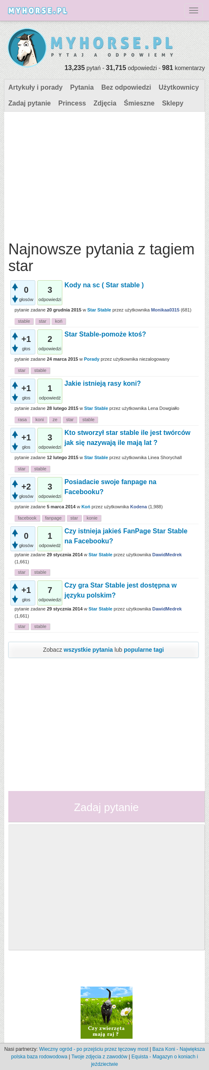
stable (24, 321)
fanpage (53, 517)
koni (39, 419)
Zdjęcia (104, 103)
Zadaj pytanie (29, 103)
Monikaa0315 (165, 309)
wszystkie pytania (88, 649)
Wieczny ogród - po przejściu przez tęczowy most (93, 1049)
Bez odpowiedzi (126, 87)
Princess (72, 103)
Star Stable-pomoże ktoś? (105, 334)
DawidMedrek (167, 554)
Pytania (82, 87)
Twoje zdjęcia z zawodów (99, 1057)
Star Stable (99, 309)
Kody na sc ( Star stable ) (104, 285)
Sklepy (173, 103)
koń (58, 321)
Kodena (138, 506)
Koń (85, 506)
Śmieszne (139, 103)
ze (54, 419)
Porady (91, 359)
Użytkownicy (179, 87)
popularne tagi (144, 649)
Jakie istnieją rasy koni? (102, 383)
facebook (27, 517)
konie (91, 517)
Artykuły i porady (35, 87)
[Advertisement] (103, 174)
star (42, 321)
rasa (22, 419)
